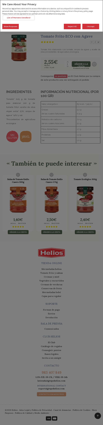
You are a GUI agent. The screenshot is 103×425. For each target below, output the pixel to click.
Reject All (72, 21)
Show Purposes (10, 21)
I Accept (90, 21)
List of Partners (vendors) (18, 12)
